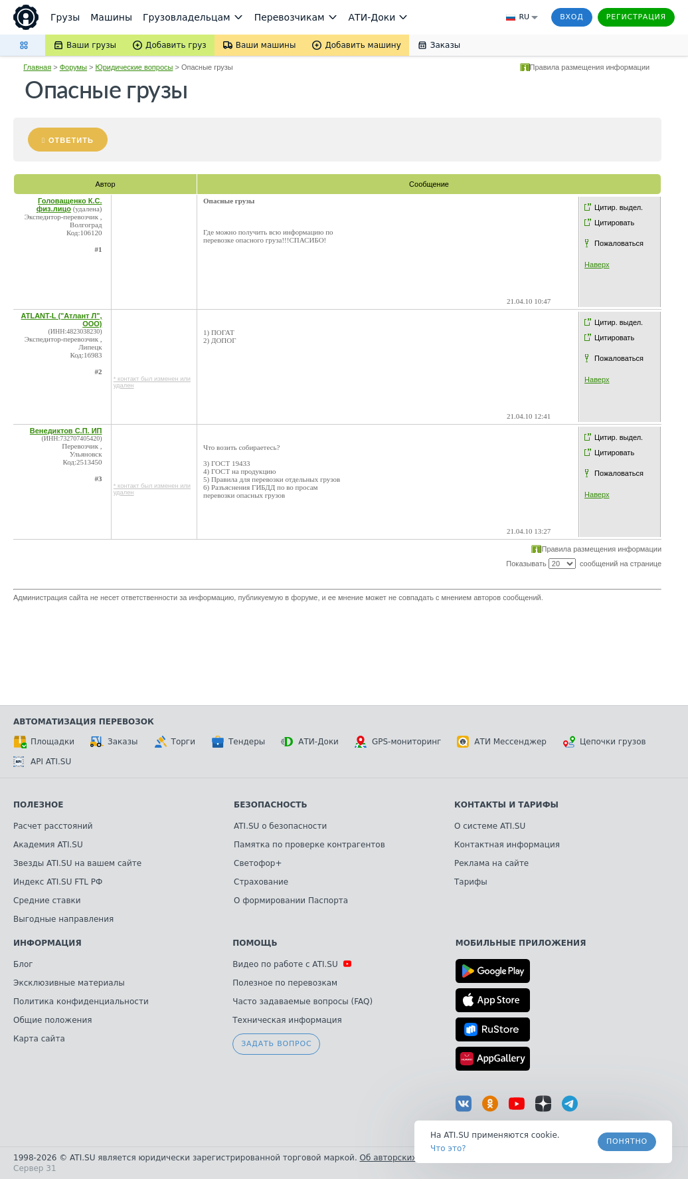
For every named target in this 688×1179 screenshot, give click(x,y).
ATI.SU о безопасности (280, 826)
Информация (47, 943)
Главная (37, 67)
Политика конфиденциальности (81, 1001)
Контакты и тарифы (506, 804)
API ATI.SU (42, 761)
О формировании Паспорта (291, 900)
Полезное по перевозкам (284, 983)
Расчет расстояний (53, 826)
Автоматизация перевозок (83, 721)
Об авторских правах (404, 1157)
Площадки (43, 741)
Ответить (71, 140)
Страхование (261, 882)
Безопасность (270, 804)
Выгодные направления (63, 919)
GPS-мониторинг (398, 742)
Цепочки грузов (604, 741)
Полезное (38, 804)
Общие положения (52, 1020)
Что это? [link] (448, 1148)
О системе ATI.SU (489, 826)
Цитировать (614, 223)
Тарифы (470, 882)
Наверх (596, 264)
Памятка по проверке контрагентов (309, 844)
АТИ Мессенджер (502, 742)
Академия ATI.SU (48, 844)
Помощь (254, 943)
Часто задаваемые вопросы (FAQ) (302, 1001)
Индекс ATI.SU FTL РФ (57, 882)
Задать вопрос (276, 1043)
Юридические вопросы (134, 67)
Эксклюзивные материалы (69, 983)
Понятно (626, 1141)
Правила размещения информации (590, 67)
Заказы (114, 741)
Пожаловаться (619, 243)
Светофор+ (258, 863)
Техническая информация (287, 1020)
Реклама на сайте (491, 863)
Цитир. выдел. (618, 207)
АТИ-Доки (310, 741)
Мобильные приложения (521, 943)
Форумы (73, 67)
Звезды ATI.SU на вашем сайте (77, 863)
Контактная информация (507, 844)
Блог (23, 964)
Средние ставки (47, 900)
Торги (174, 741)
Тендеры (238, 741)
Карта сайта (39, 1038)
